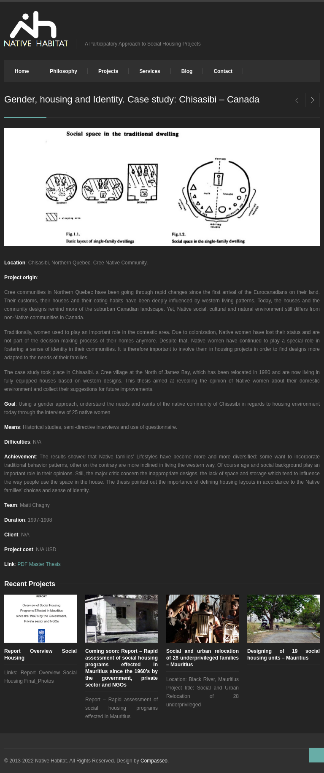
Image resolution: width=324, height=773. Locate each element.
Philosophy (63, 71)
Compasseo (153, 761)
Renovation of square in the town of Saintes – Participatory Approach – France (297, 100)
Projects (108, 71)
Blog (187, 71)
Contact (222, 71)
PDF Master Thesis (38, 564)
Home (22, 71)
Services (149, 71)
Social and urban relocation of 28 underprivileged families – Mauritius (202, 658)
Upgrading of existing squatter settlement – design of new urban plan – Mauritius (312, 100)
